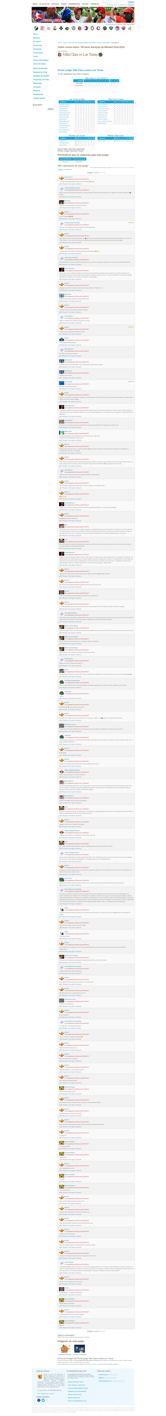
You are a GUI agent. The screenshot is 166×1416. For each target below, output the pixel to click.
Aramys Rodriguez (70, 1087)
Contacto (51, 1393)
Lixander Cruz (62, 127)
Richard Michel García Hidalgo (73, 889)
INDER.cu (107, 1377)
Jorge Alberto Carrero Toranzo (73, 966)
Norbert (67, 338)
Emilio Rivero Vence (70, 724)
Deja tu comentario (65, 169)
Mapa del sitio (44, 1393)
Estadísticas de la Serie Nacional (77, 1391)
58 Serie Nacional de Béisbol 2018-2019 (82, 42)
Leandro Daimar (102, 104)
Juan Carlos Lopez (103, 108)
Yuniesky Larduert (64, 104)
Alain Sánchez (102, 123)
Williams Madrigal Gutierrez (72, 770)
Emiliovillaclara (69, 316)
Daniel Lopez (101, 115)
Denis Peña (62, 132)
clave (117, 2)
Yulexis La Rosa (102, 119)
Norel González (102, 110)
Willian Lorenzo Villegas (71, 625)
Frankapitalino (69, 420)
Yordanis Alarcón (63, 112)
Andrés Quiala (63, 106)
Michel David (68, 360)
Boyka (66, 907)
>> (104, 173)
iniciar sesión (64, 1337)
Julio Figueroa (69, 470)
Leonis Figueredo (63, 129)
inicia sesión (93, 1364)
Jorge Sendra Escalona (71, 257)
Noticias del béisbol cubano (75, 1381)
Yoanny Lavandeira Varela (72, 852)
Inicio (60, 42)
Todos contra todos (103, 42)
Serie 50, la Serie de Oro (74, 1394)
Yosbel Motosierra (70, 268)
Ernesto (67, 591)
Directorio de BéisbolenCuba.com (77, 1401)
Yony (66, 539)
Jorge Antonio (62, 108)
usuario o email (107, 2)
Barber (66, 669)
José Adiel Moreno (64, 125)
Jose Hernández (69, 1262)
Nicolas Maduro (69, 781)
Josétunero (68, 691)
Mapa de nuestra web (74, 1397)
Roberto (67, 211)
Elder (66, 524)
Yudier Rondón (63, 117)
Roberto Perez (69, 177)
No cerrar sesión (113, 4)
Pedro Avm (68, 200)
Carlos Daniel (68, 381)
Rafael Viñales (63, 115)
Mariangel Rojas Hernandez (72, 222)
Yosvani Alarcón (63, 110)
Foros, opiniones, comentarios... (77, 1385)
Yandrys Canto (102, 112)
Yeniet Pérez (101, 117)
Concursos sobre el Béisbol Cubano (78, 1388)
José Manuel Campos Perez (72, 680)
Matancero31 (68, 431)
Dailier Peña (62, 119)
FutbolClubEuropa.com (112, 1381)
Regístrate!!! (130, 4)
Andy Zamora (101, 106)
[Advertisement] (96, 36)
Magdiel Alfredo (63, 121)
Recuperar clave (122, 4)
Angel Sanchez (63, 123)
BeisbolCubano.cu (108, 1374)
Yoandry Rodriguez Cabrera (72, 188)
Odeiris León (68, 878)
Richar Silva (68, 294)
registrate (71, 1337)
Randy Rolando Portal (104, 121)
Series (65, 42)
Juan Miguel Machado (71, 613)
